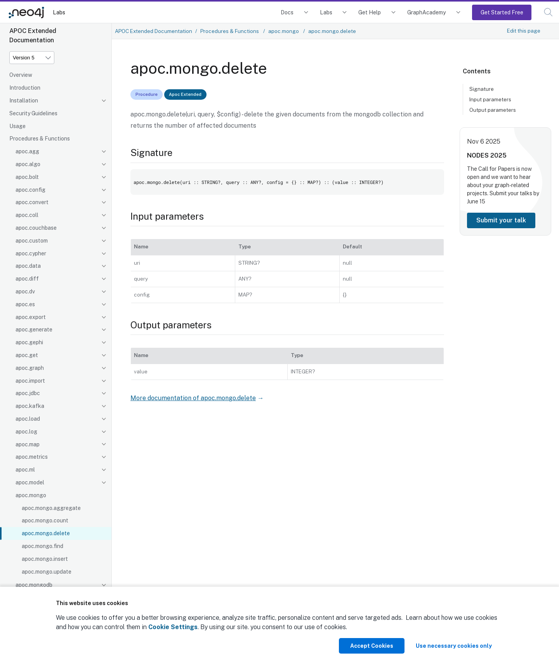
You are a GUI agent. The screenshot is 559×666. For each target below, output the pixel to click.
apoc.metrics (32, 457)
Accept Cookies (371, 646)
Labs (59, 12)
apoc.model (30, 482)
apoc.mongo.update (46, 572)
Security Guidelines (33, 113)
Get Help (369, 12)
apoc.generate (34, 329)
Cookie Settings (173, 627)
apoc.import (30, 381)
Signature (481, 89)
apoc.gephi (29, 342)
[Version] (31, 57)
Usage (17, 126)
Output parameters (492, 110)
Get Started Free (502, 12)
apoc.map (28, 444)
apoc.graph (30, 368)
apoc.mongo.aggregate (51, 508)
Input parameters (490, 99)
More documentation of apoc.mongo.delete (193, 398)
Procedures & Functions (39, 138)
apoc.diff (27, 279)
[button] (548, 12)
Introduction (24, 88)
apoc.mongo (31, 495)
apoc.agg (27, 151)
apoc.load (28, 419)
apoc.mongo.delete (46, 533)
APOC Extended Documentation (153, 31)
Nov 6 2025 (483, 141)
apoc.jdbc (28, 393)
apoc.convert (32, 202)
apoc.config (30, 190)
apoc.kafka (30, 406)
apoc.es (25, 304)
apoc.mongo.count (45, 520)
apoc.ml (25, 470)
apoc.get (27, 355)
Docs (287, 12)
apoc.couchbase (36, 228)
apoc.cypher (31, 253)
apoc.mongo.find (42, 546)
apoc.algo (28, 164)
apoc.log (26, 431)
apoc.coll (27, 215)
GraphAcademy (426, 12)
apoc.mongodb (34, 585)
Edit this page (523, 31)
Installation (23, 100)
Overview (20, 75)
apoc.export (31, 317)
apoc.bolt (27, 177)
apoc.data (28, 266)
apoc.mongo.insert (45, 559)
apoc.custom (32, 241)
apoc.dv (25, 291)
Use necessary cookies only (454, 646)
